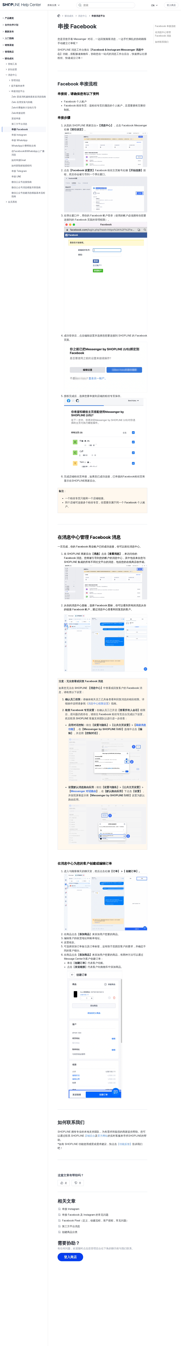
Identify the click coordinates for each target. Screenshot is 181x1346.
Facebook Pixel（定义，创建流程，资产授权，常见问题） (95, 1220)
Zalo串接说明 (18, 113)
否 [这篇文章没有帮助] (80, 1183)
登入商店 (171, 5)
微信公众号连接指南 (22, 182)
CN (152, 5)
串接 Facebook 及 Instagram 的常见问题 (85, 1214)
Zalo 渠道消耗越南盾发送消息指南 (29, 96)
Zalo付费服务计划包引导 (24, 107)
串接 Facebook (20, 129)
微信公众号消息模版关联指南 (26, 187)
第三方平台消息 (19, 123)
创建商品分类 (69, 1232)
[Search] (108, 5)
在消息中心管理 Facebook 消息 (163, 34)
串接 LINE (16, 176)
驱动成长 (69, 15)
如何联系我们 (162, 41)
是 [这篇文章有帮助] (66, 1183)
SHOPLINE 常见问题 (59, 16)
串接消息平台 (98, 15)
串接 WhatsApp (20, 140)
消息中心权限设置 (98, 703)
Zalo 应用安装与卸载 (22, 102)
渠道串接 (16, 118)
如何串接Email (19, 160)
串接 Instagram (19, 134)
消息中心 (82, 15)
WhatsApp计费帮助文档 (24, 145)
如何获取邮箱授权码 (22, 165)
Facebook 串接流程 (165, 26)
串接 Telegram (19, 171)
